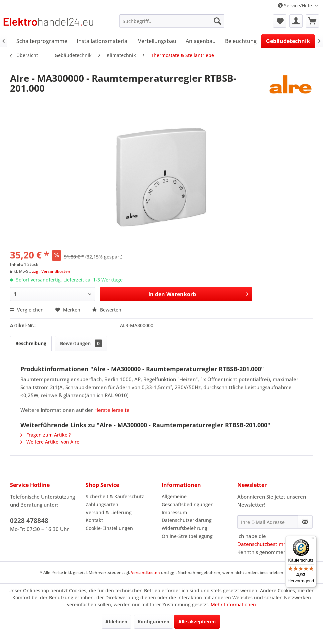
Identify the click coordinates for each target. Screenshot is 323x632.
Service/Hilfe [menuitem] (295, 5)
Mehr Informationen (233, 604)
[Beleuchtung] (240, 41)
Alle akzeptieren (197, 621)
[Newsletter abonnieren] (305, 522)
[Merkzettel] (279, 21)
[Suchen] (217, 21)
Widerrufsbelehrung (184, 528)
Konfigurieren (153, 621)
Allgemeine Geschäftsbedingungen (188, 500)
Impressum (174, 512)
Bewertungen (81, 343)
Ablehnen (116, 621)
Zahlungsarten (102, 504)
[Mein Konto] (296, 21)
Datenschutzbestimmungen (270, 544)
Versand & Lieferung (109, 512)
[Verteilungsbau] (157, 41)
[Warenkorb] (312, 21)
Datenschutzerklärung (187, 520)
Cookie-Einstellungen (109, 528)
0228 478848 (29, 520)
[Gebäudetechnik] (288, 41)
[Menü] (312, 540)
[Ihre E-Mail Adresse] (267, 522)
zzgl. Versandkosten (51, 271)
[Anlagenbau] (200, 41)
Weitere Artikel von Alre (49, 442)
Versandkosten (145, 572)
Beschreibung (30, 343)
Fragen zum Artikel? (45, 435)
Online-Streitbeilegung (187, 536)
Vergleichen (27, 309)
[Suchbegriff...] (171, 21)
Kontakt (94, 520)
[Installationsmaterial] (102, 41)
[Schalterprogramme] (42, 41)
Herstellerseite (112, 410)
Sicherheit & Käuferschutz (115, 496)
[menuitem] (171, 21)
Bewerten (106, 309)
